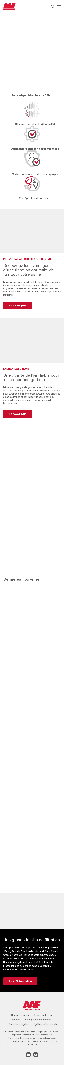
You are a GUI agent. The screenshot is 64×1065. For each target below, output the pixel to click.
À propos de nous (43, 1015)
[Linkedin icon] (28, 1054)
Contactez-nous (20, 1015)
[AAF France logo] (9, 6)
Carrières (15, 1019)
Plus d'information (20, 981)
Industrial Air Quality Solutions (22, 60)
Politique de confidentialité (39, 1019)
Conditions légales (18, 1024)
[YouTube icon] (35, 1054)
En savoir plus (17, 305)
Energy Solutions (14, 50)
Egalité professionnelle (46, 1024)
